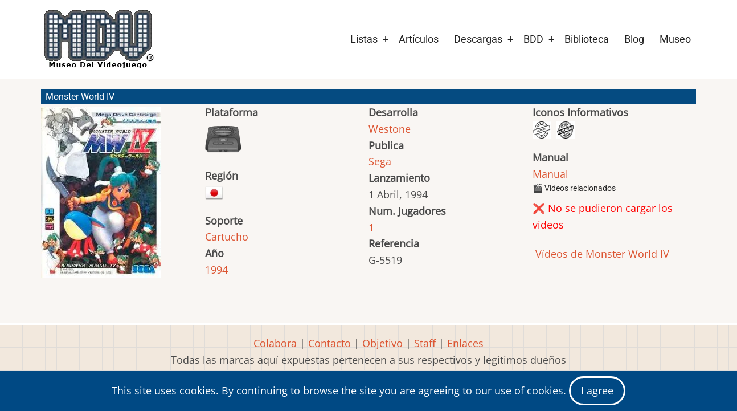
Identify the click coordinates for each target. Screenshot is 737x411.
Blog (634, 39)
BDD (533, 39)
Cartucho (226, 236)
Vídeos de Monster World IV (601, 254)
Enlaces (465, 343)
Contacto (329, 343)
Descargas (478, 39)
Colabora (275, 343)
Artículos (419, 39)
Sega (379, 161)
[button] (101, 197)
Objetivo (382, 343)
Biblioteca (586, 39)
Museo (675, 39)
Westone (389, 129)
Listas (364, 39)
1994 (216, 269)
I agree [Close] (597, 390)
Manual (550, 174)
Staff (425, 343)
